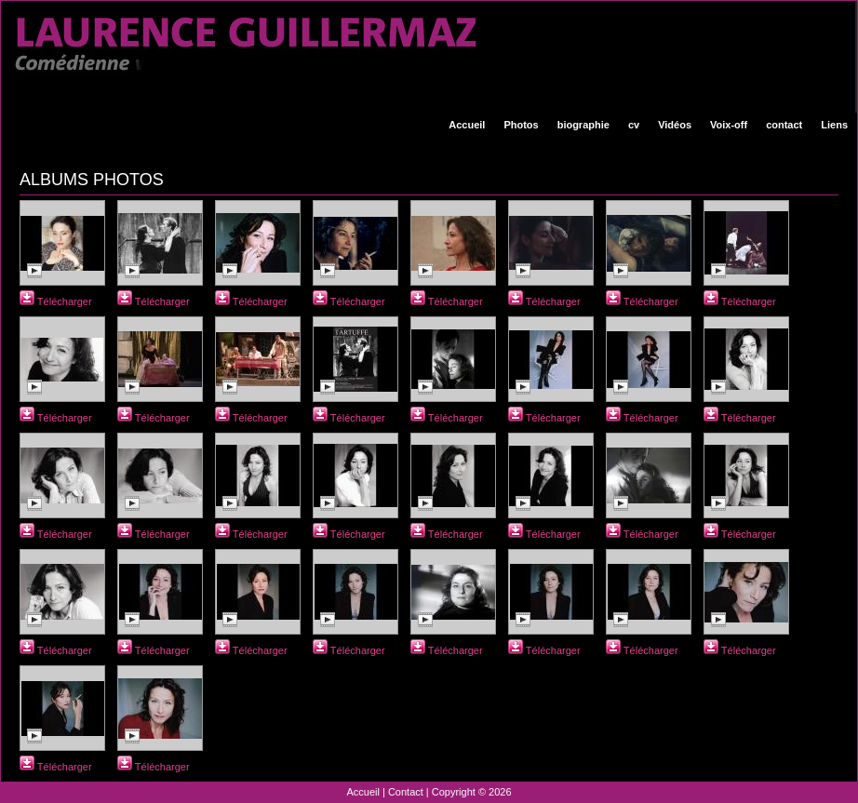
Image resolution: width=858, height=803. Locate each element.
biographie (583, 124)
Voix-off (728, 124)
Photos (520, 124)
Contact (405, 791)
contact (784, 124)
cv (633, 124)
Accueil (467, 124)
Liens (834, 124)
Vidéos (674, 124)
